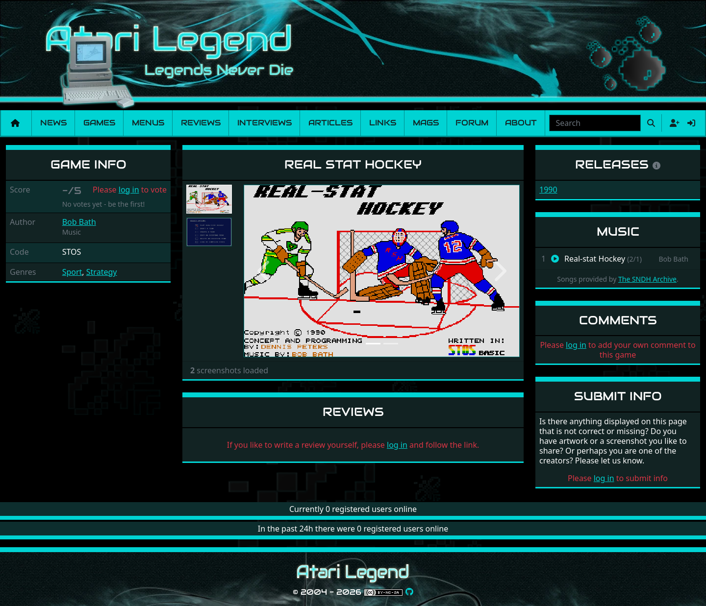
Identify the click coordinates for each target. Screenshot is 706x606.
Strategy (101, 272)
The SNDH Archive (647, 279)
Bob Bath (79, 222)
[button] (264, 271)
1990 (548, 189)
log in (129, 189)
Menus (148, 123)
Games (99, 123)
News (53, 123)
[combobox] (595, 123)
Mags (426, 123)
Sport (72, 272)
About (521, 123)
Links (382, 123)
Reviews (201, 123)
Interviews (264, 123)
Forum (471, 123)
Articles (330, 123)
